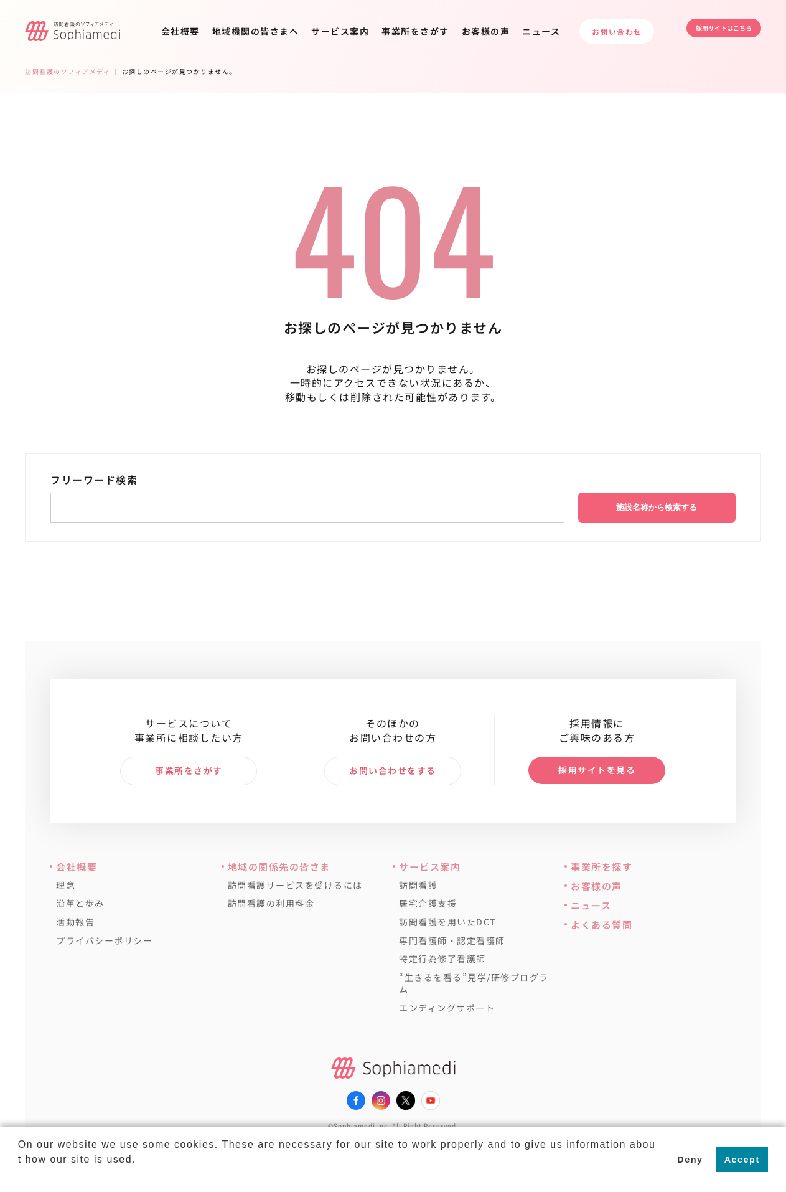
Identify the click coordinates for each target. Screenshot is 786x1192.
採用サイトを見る (596, 770)
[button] (20, 1176)
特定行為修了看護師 (442, 959)
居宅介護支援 (428, 903)
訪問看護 (418, 885)
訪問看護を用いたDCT (447, 922)
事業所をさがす (415, 31)
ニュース (541, 31)
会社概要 (180, 31)
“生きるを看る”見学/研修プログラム (474, 984)
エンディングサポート (447, 1008)
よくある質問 (601, 924)
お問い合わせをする (392, 770)
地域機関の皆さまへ (255, 31)
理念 (65, 885)
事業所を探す (601, 866)
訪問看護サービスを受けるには (295, 885)
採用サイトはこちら (711, 31)
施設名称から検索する (656, 507)
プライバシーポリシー (104, 941)
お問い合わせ (617, 31)
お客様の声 (486, 31)
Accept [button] (742, 1160)
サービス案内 (340, 31)
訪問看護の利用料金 (271, 903)
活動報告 (75, 922)
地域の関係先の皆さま (279, 866)
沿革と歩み (80, 903)
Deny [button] (690, 1160)
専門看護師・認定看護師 (452, 941)
